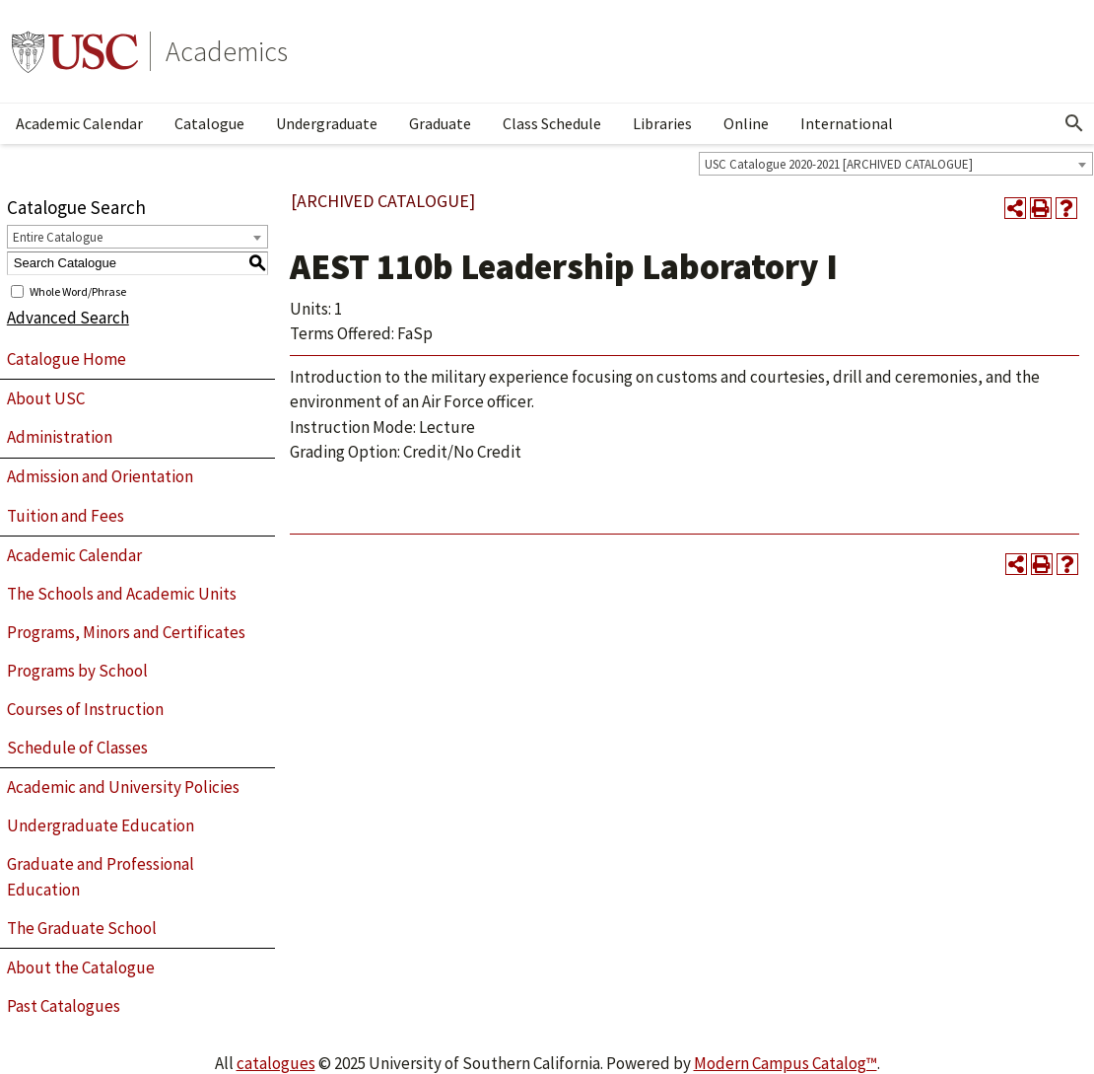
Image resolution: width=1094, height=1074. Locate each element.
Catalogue (209, 123)
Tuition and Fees (65, 516)
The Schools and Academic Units (122, 594)
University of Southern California (75, 51)
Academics (227, 51)
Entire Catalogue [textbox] (58, 237)
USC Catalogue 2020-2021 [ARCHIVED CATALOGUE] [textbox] (839, 164)
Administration (59, 437)
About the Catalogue (81, 967)
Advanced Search (68, 317)
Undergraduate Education (100, 825)
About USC (46, 398)
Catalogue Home (66, 359)
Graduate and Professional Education (100, 876)
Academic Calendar (79, 123)
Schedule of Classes (77, 747)
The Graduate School (82, 928)
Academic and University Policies (123, 787)
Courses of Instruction (85, 709)
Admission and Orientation (100, 476)
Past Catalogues (63, 1006)
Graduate (440, 123)
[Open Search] (1074, 123)
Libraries (662, 123)
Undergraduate (326, 123)
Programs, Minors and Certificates (126, 632)
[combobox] (896, 164)
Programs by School (77, 670)
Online (746, 123)
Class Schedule (552, 123)
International (846, 123)
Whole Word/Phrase (78, 290)
